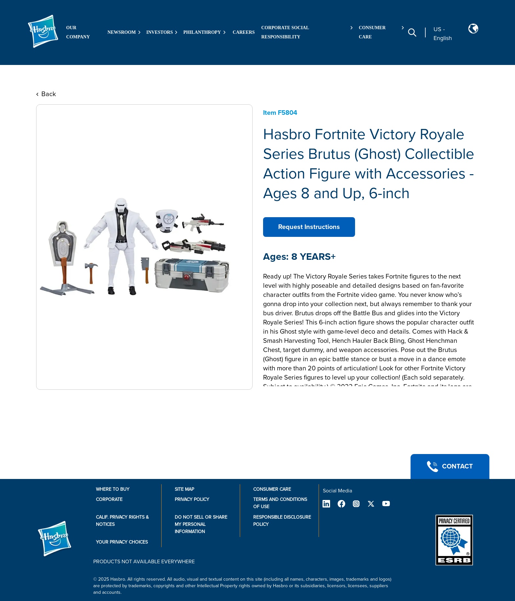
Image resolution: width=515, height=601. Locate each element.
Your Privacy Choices (122, 542)
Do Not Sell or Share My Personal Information (201, 524)
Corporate (109, 499)
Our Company (78, 32)
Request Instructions (309, 227)
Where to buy (112, 489)
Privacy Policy (192, 499)
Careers (244, 32)
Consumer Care (272, 489)
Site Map (184, 489)
